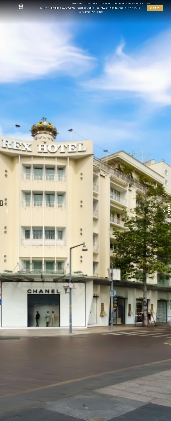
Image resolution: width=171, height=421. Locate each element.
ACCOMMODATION (84, 8)
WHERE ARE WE (105, 3)
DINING (96, 8)
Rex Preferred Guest (87, 12)
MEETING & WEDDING (118, 8)
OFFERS (100, 12)
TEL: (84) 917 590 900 (91, 3)
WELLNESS (104, 8)
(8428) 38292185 (77, 3)
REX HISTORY (44, 8)
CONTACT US (116, 3)
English (151, 3)
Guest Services (134, 8)
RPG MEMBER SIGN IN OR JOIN (132, 3)
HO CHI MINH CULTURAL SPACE (63, 8)
